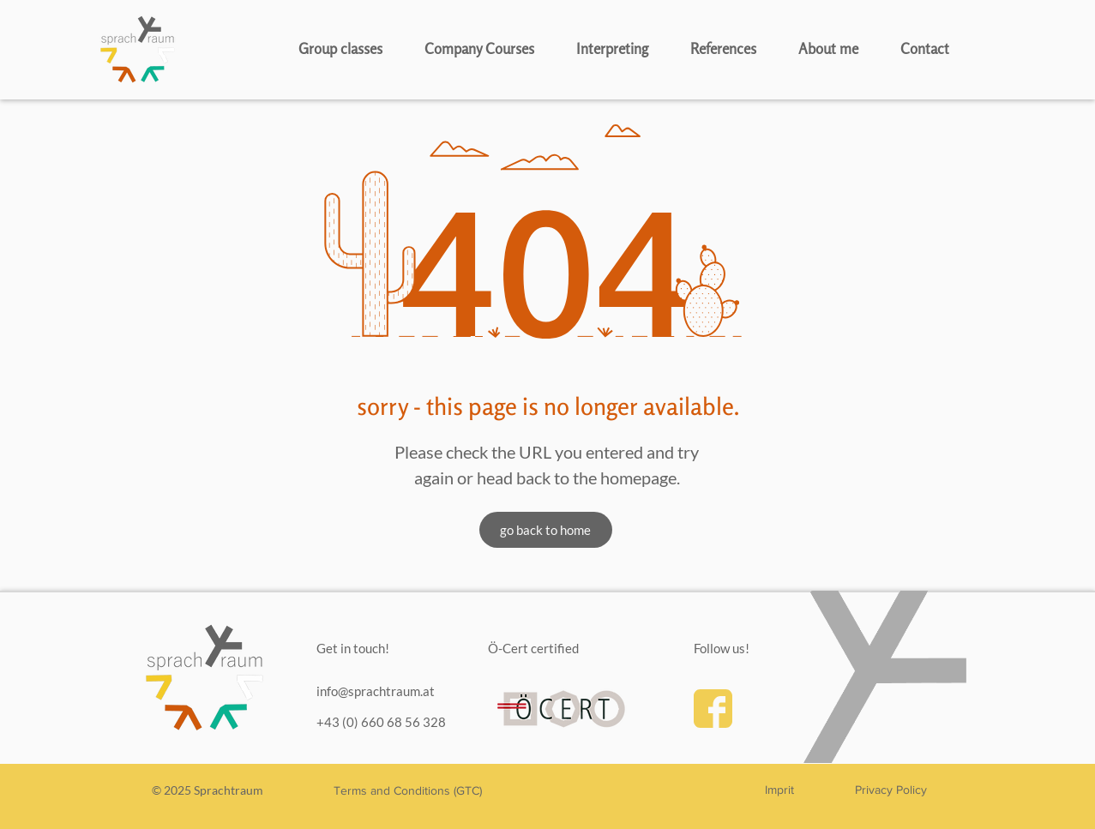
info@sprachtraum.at (375, 691)
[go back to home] (545, 530)
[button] (353, 48)
